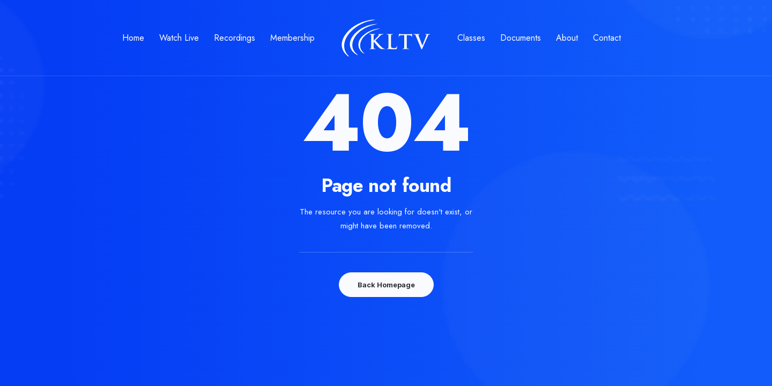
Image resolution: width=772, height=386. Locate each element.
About (567, 38)
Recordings (234, 38)
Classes (471, 38)
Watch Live (179, 38)
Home (133, 38)
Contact (607, 38)
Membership (292, 38)
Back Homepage (386, 284)
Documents (520, 38)
